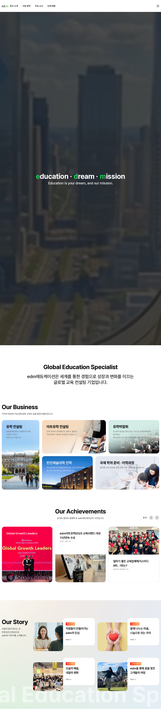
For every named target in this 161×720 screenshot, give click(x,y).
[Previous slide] (151, 517)
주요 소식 (39, 6)
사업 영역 (26, 6)
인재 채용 (51, 6)
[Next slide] (157, 517)
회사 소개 (14, 6)
